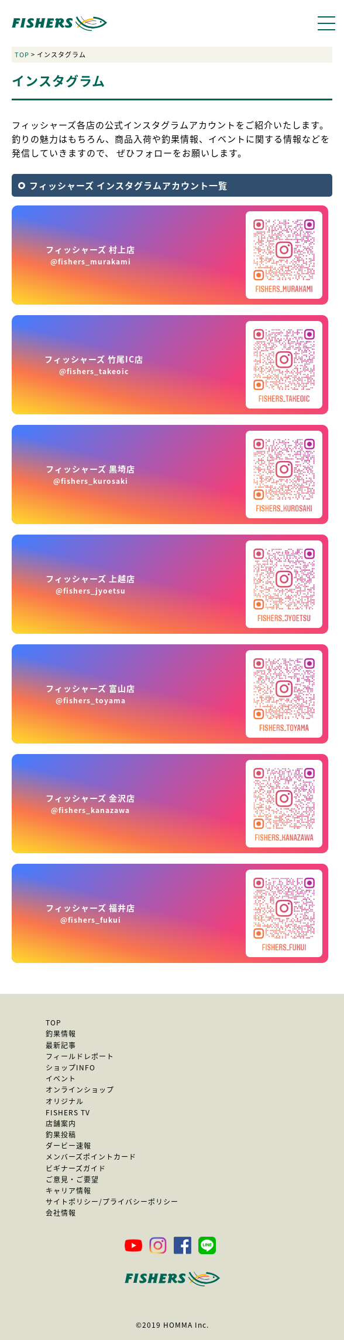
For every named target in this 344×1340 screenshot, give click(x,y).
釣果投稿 (61, 1134)
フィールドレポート (80, 1056)
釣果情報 (61, 1033)
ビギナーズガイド (76, 1168)
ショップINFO (70, 1067)
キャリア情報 (68, 1190)
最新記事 (61, 1045)
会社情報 (61, 1213)
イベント (61, 1078)
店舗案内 (61, 1123)
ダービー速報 (68, 1145)
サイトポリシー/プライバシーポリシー (112, 1201)
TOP (22, 55)
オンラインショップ (80, 1089)
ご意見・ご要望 (72, 1179)
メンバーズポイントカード (91, 1156)
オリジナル (65, 1101)
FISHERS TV (68, 1112)
